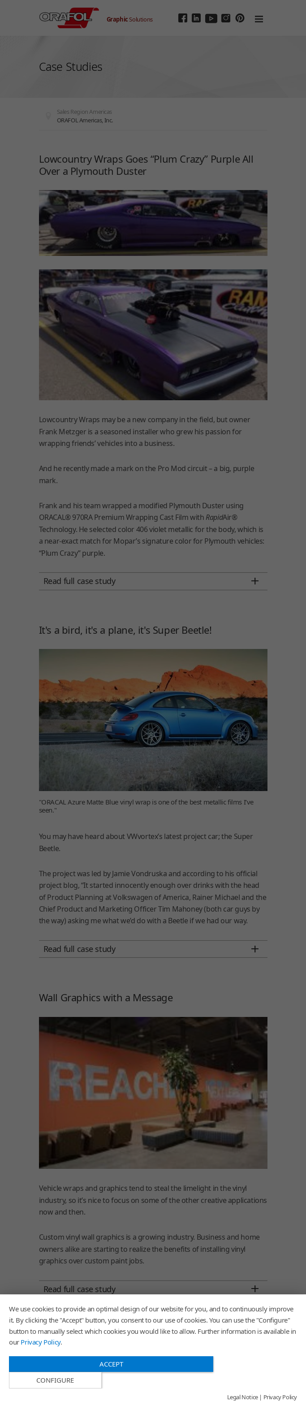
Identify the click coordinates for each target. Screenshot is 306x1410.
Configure (254, 1380)
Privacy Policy (40, 1358)
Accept (110, 1379)
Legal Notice (242, 1397)
